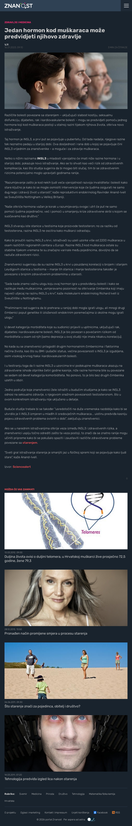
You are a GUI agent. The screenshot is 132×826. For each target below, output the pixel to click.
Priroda (50, 793)
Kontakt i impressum (56, 812)
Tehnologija (78, 793)
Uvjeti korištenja (80, 812)
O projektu (10, 812)
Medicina (36, 793)
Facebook (102, 812)
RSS (117, 812)
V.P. (7, 44)
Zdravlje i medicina (18, 22)
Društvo (63, 793)
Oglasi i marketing (30, 812)
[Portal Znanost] (49, 5)
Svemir (23, 793)
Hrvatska (9, 800)
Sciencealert (22, 467)
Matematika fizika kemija (102, 793)
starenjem (30, 442)
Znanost (57, 819)
